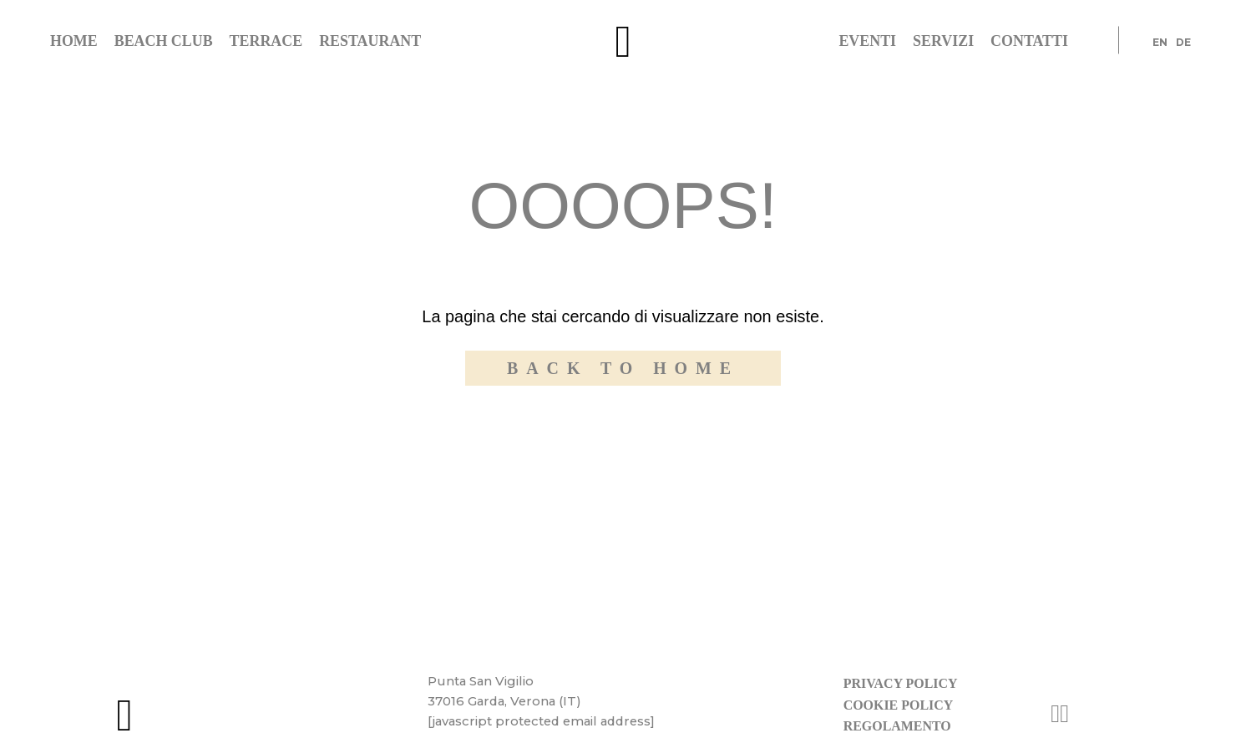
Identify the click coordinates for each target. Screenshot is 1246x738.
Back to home (623, 368)
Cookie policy (898, 705)
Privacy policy (900, 683)
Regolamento (897, 726)
